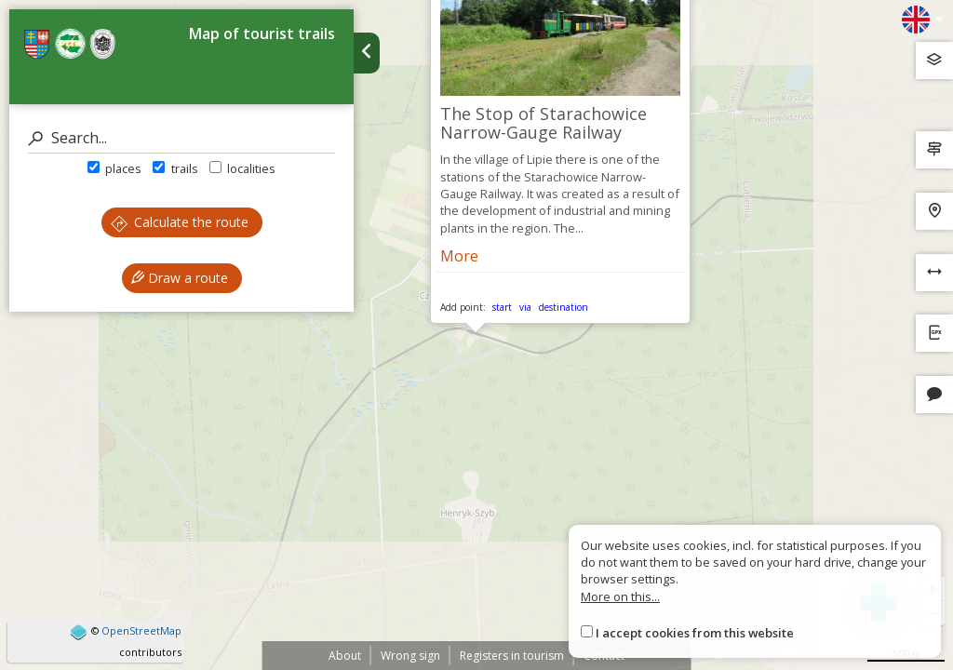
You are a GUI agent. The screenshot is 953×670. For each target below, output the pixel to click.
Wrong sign (410, 655)
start (502, 307)
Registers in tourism (512, 655)
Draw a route (179, 278)
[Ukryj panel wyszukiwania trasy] (367, 53)
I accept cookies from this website (695, 632)
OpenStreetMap (141, 630)
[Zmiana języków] (922, 19)
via (525, 307)
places (114, 168)
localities (242, 168)
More (459, 256)
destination (563, 307)
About (345, 655)
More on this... (620, 596)
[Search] (181, 138)
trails (175, 168)
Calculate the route (179, 222)
